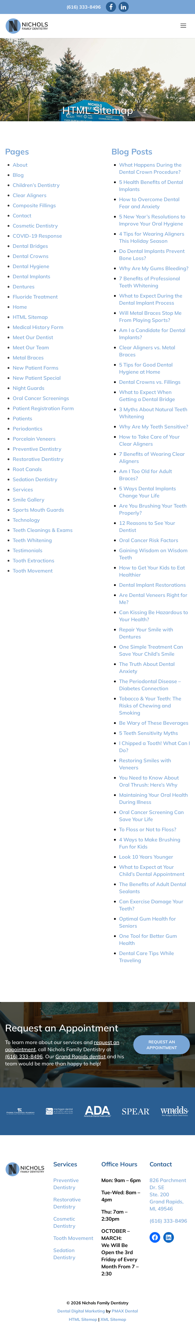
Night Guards (28, 388)
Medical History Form (38, 327)
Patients (22, 418)
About (20, 165)
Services (23, 489)
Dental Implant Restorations (152, 585)
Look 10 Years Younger (146, 857)
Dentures (24, 286)
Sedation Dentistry (35, 479)
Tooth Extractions (33, 560)
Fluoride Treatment (35, 296)
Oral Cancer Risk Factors (148, 540)
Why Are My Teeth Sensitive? (153, 426)
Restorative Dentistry (38, 459)
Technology (26, 520)
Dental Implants (31, 276)
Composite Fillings (34, 205)
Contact (22, 215)
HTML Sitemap (30, 317)
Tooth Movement (33, 570)
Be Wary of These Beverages (153, 723)
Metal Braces (28, 357)
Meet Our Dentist (33, 337)
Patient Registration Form (43, 408)
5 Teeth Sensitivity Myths (148, 733)
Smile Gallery (28, 499)
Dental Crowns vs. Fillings (150, 382)
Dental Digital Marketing (81, 1310)
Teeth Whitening (32, 540)
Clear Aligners (29, 195)
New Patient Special (37, 378)
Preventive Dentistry (37, 449)
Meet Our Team (31, 347)
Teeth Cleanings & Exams (43, 530)
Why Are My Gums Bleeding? (153, 268)
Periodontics (27, 428)
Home (20, 307)
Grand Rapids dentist (80, 1056)
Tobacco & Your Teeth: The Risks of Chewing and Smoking (150, 705)
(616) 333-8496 (84, 7)
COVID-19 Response (37, 236)
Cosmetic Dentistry (35, 225)
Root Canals (27, 469)
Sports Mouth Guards (38, 510)
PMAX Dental (125, 1310)
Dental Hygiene (31, 266)
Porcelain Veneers (34, 439)
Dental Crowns (30, 256)
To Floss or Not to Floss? (147, 829)
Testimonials (27, 550)
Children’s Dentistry (36, 185)
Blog (18, 175)
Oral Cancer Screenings (41, 398)
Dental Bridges (30, 246)
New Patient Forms (35, 368)
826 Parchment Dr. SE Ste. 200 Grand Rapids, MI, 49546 (168, 1194)
